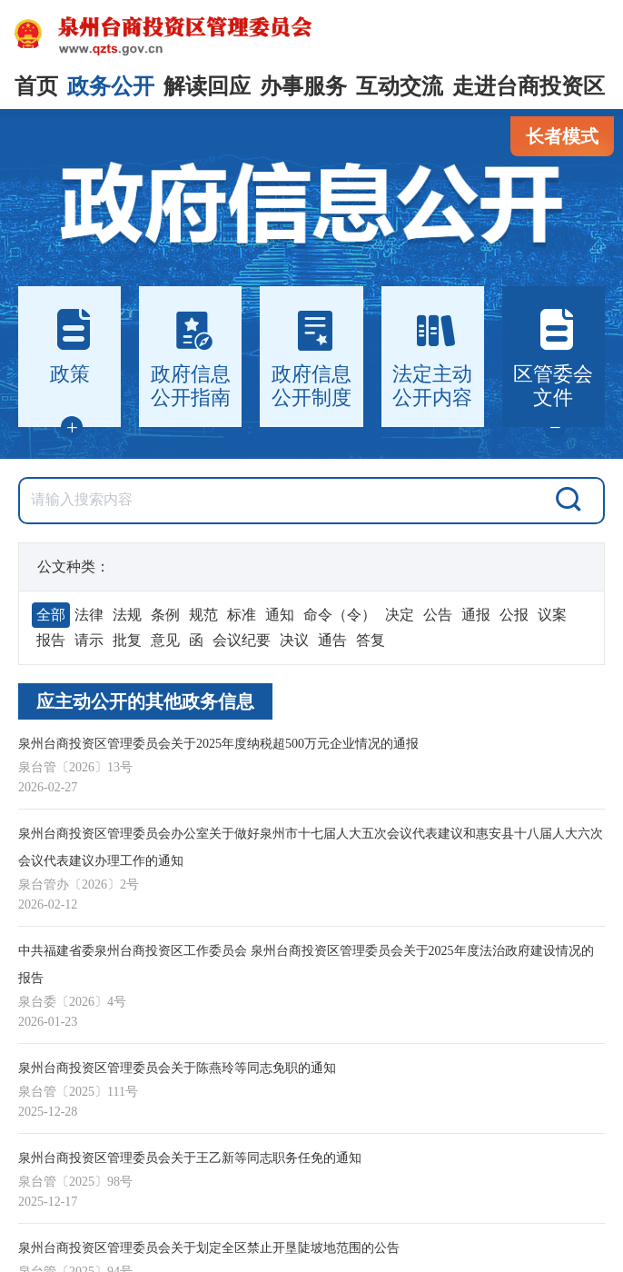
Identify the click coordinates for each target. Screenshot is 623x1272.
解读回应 (207, 86)
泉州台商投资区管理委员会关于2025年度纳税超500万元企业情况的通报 (218, 743)
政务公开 (110, 86)
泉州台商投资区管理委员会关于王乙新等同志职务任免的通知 (189, 1158)
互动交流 (399, 86)
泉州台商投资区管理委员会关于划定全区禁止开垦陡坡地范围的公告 (209, 1248)
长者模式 (562, 136)
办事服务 (303, 86)
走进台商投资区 (528, 86)
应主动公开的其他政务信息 (145, 701)
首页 (36, 86)
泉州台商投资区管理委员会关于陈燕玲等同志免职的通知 (177, 1068)
